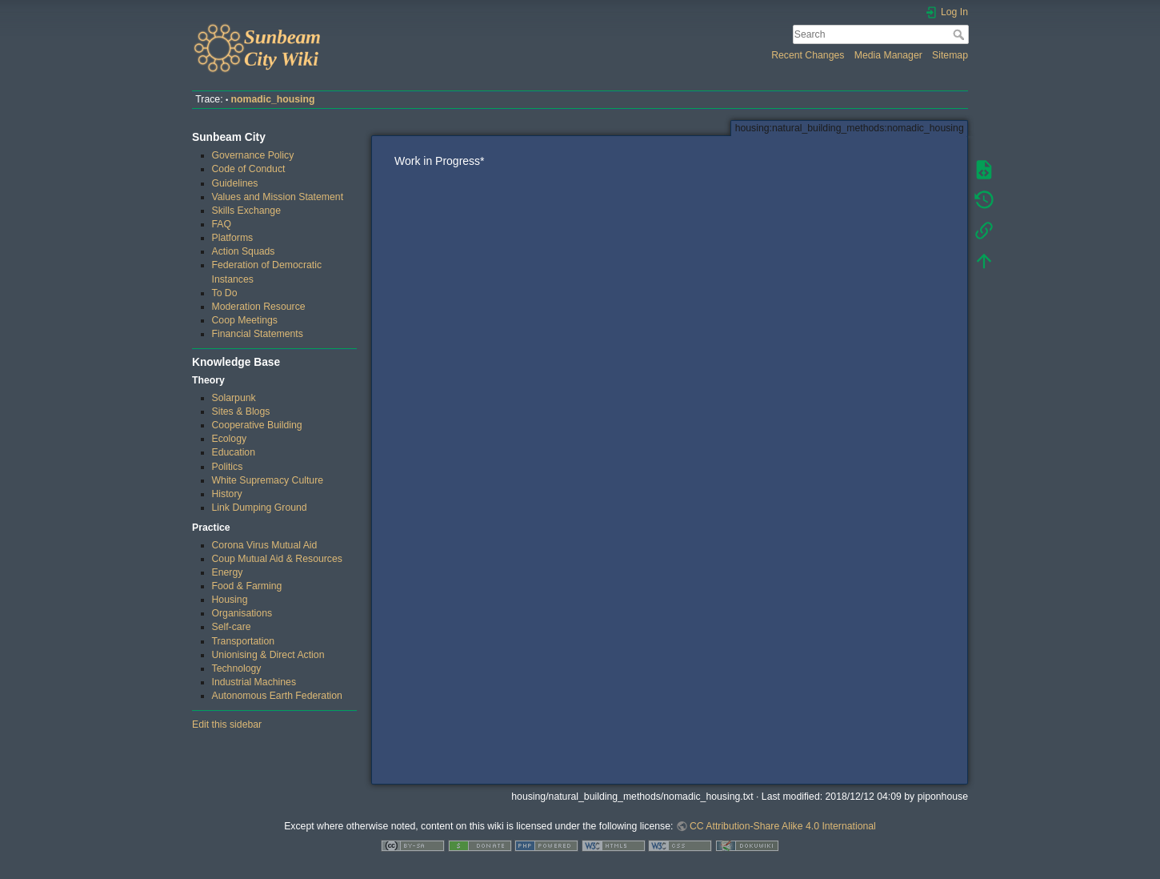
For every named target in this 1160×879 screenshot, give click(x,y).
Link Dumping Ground (259, 507)
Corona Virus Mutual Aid (265, 545)
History (227, 494)
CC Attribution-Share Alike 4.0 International (783, 826)
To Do (225, 293)
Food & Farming (247, 586)
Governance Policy (253, 155)
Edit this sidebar (227, 724)
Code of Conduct (249, 169)
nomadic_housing (273, 99)
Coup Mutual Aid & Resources (277, 558)
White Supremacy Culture (268, 480)
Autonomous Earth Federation (277, 695)
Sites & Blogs (241, 411)
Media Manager (888, 55)
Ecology (229, 438)
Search (960, 34)
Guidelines (235, 183)
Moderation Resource (259, 306)
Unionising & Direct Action (268, 654)
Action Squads (243, 251)
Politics (227, 466)
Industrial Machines (254, 682)
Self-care (231, 626)
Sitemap (950, 55)
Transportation (243, 641)
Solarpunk (234, 397)
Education (234, 452)
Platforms (233, 237)
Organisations (242, 613)
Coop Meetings (245, 320)
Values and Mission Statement (278, 197)
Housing (230, 599)
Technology (237, 668)
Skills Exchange (246, 210)
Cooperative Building (257, 425)
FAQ (222, 224)
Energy (227, 572)
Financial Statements (257, 333)
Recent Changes (807, 55)
